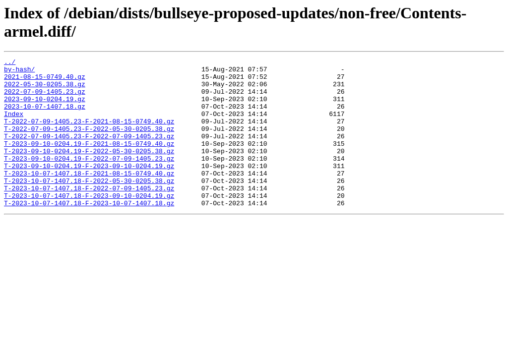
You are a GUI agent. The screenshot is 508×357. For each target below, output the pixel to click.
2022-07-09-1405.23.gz (44, 98)
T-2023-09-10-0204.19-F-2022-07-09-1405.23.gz (89, 179)
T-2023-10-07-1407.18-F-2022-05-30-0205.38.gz (89, 205)
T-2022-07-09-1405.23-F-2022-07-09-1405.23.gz (89, 152)
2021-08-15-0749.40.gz (44, 80)
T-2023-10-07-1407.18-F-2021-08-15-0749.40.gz (89, 196)
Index (13, 125)
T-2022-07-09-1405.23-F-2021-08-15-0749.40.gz (89, 134)
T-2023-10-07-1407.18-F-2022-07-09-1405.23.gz (89, 214)
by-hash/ (19, 71)
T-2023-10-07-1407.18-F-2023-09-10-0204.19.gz (89, 223)
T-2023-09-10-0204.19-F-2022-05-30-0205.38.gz (89, 170)
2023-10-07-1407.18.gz (44, 116)
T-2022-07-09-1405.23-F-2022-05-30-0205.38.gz (89, 143)
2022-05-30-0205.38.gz (44, 89)
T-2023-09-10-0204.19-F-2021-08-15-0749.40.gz (89, 161)
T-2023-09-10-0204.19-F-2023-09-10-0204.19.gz (89, 187)
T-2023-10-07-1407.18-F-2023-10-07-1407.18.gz (89, 232)
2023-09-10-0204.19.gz (44, 107)
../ (9, 63)
